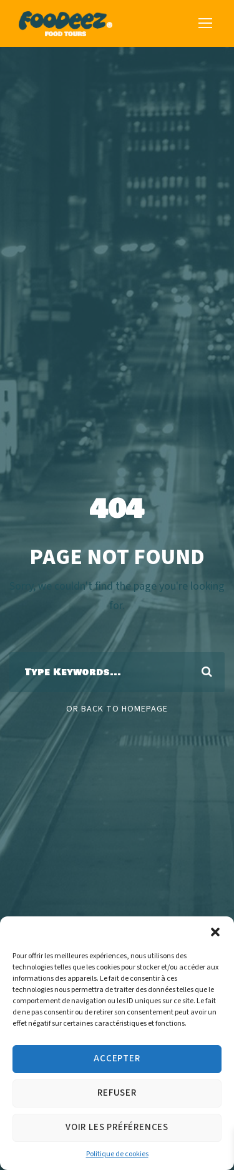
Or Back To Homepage (117, 709)
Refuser (117, 1092)
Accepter (117, 1058)
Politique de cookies (117, 1154)
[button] (215, 932)
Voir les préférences (117, 1127)
